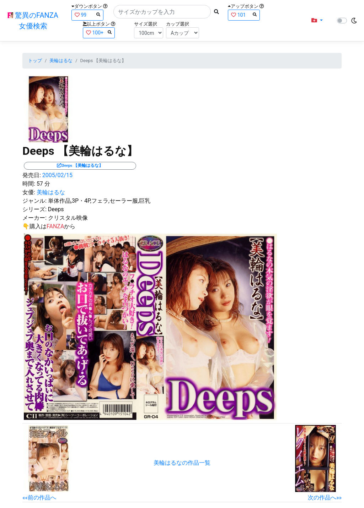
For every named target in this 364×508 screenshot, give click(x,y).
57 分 (43, 183)
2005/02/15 (57, 175)
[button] (317, 20)
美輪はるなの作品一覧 (182, 462)
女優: (28, 192)
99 (87, 14)
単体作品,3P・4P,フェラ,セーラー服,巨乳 (99, 200)
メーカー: (34, 217)
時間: (28, 183)
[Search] (162, 11)
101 (244, 14)
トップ (35, 60)
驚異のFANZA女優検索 (32, 20)
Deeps (56, 209)
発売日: (31, 175)
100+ (99, 32)
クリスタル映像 (68, 217)
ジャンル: (34, 200)
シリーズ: (34, 209)
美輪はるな (61, 60)
